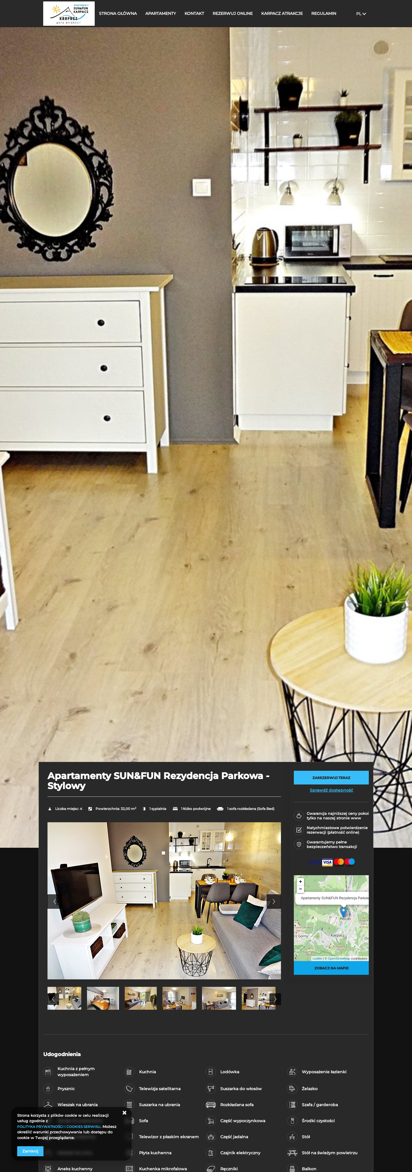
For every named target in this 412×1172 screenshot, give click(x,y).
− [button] (300, 889)
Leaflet (317, 958)
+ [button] (300, 881)
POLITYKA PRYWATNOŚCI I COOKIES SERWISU (62, 1126)
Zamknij (30, 1151)
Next (274, 901)
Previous (54, 901)
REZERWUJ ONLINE (237, 13)
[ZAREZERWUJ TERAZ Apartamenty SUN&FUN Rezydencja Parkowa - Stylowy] (331, 777)
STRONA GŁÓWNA (122, 13)
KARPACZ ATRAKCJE (286, 13)
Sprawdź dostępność (331, 790)
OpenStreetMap (339, 958)
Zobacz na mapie (331, 968)
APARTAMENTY (165, 13)
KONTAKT (199, 13)
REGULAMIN (328, 13)
